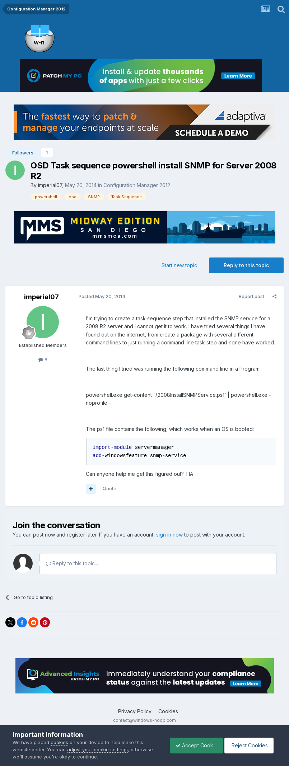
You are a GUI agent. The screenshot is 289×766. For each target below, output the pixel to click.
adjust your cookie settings (97, 749)
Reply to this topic (246, 265)
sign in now (169, 534)
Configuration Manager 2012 (136, 185)
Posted (100, 296)
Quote (108, 488)
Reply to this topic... (72, 563)
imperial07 (50, 185)
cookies (59, 742)
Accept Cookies (192, 745)
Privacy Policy (135, 711)
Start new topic (179, 265)
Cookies (168, 711)
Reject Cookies (250, 745)
